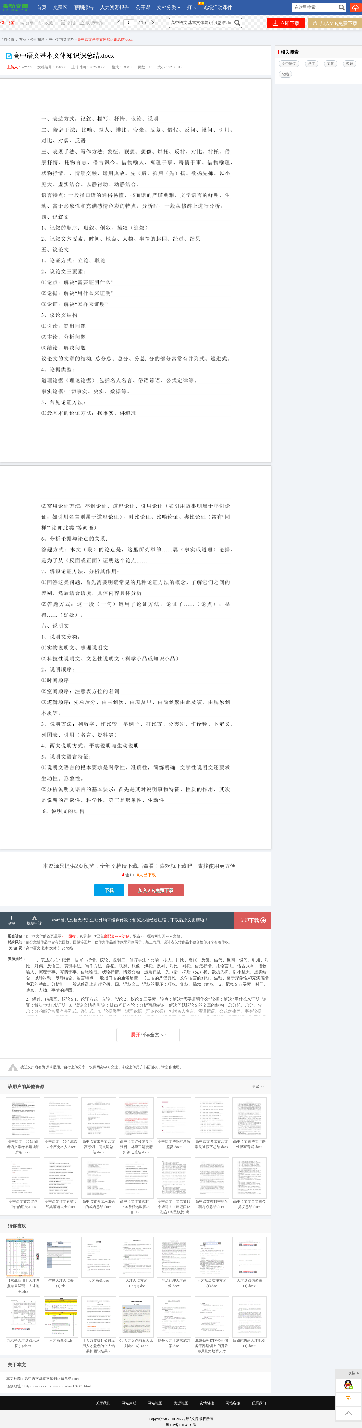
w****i (26, 67)
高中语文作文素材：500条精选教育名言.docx (136, 1185)
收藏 (45, 23)
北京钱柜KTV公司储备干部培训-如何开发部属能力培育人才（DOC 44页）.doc (212, 1327)
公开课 (143, 7)
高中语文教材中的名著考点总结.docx (212, 1183)
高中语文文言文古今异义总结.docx (249, 1183)
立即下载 (286, 23)
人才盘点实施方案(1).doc (212, 1262)
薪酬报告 (84, 7)
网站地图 (155, 1403)
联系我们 (259, 1403)
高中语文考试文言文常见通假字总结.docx (212, 1123)
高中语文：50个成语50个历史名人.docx (61, 1123)
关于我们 (103, 1403)
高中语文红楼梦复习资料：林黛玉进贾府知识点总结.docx (136, 1125)
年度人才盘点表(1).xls (61, 1262)
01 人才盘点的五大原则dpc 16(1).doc (136, 1322)
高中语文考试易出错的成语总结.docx (98, 1183)
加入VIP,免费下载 (335, 23)
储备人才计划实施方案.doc (174, 1322)
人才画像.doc (98, 1260)
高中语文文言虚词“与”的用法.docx (23, 1183)
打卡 (192, 6)
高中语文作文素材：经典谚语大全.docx (61, 1183)
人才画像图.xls (61, 1319)
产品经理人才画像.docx (174, 1262)
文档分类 (166, 7)
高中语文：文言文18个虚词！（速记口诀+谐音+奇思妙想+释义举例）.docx (174, 1188)
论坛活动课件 (217, 7)
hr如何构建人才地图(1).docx (249, 1322)
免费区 (60, 7)
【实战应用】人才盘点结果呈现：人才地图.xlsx (23, 1265)
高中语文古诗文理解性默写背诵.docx (249, 1123)
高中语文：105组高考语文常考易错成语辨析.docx (23, 1125)
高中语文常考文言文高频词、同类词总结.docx (98, 1125)
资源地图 (181, 1403)
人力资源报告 (114, 7)
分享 (26, 23)
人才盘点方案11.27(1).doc (136, 1262)
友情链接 (207, 1403)
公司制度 (37, 39)
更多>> (258, 1087)
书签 (7, 23)
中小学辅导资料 (61, 39)
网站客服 (233, 1403)
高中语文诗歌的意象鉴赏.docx (174, 1123)
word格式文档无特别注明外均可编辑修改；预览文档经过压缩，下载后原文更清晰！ (130, 920)
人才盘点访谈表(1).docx (249, 1262)
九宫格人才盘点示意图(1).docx (23, 1322)
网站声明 (129, 1403)
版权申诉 (91, 23)
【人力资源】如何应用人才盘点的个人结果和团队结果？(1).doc (98, 1327)
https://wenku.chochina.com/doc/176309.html (57, 1386)
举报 (67, 23)
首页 (41, 7)
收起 (353, 1374)
